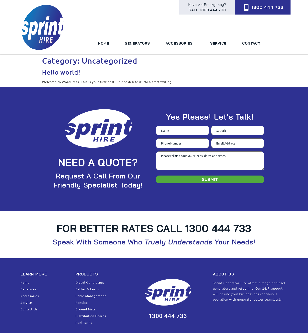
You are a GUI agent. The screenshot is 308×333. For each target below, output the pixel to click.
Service (218, 43)
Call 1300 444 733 (207, 10)
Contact (251, 43)
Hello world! (61, 72)
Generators (137, 43)
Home (103, 43)
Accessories (180, 43)
